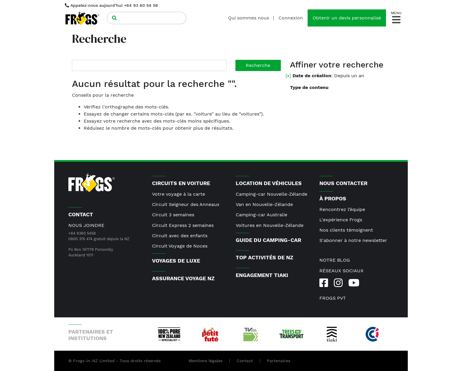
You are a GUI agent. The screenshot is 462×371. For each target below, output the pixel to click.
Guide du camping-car (268, 240)
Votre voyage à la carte (178, 194)
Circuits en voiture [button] (181, 183)
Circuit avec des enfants (179, 235)
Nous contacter (343, 183)
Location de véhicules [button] (269, 183)
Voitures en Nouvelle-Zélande (269, 225)
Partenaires (278, 360)
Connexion (290, 18)
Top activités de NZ (264, 257)
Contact (245, 360)
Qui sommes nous (248, 18)
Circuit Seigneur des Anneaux (186, 204)
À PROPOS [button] (332, 198)
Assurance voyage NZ (183, 278)
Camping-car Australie (261, 214)
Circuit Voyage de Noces (179, 246)
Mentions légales (205, 360)
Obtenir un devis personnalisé (347, 18)
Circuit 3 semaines (173, 214)
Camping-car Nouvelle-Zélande (271, 194)
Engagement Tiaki (262, 275)
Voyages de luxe (176, 261)
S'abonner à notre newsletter (353, 240)
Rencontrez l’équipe (342, 209)
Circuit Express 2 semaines (183, 225)
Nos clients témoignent (346, 230)
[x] (288, 75)
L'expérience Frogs (340, 219)
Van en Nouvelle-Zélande (264, 204)
